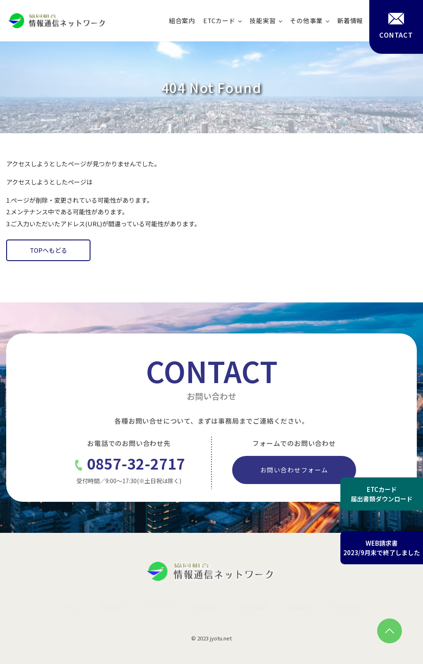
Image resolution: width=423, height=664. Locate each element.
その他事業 (306, 20)
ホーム (71, 607)
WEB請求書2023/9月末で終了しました (381, 548)
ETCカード (219, 20)
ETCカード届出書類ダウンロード (382, 494)
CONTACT (396, 26)
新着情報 (350, 20)
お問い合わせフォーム (294, 469)
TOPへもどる (48, 250)
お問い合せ (345, 607)
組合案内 (182, 20)
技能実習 (263, 20)
